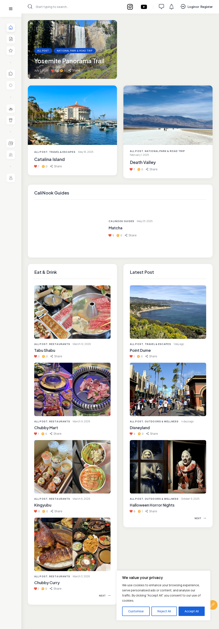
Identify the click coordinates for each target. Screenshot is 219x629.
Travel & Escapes (62, 151)
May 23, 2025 (145, 221)
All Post (41, 344)
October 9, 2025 (190, 499)
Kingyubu (42, 505)
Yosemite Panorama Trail (69, 61)
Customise (136, 611)
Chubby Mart (46, 427)
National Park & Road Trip (74, 50)
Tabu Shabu (44, 350)
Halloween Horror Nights (152, 505)
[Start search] (30, 6)
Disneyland (140, 427)
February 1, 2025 (139, 155)
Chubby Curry (47, 582)
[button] (56, 356)
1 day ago (179, 344)
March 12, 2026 (82, 344)
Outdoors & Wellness (162, 421)
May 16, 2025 (85, 152)
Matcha (115, 227)
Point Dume (140, 350)
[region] (163, 595)
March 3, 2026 (81, 576)
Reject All (164, 611)
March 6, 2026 (81, 499)
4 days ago (187, 421)
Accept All (192, 611)
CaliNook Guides (121, 221)
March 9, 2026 (81, 421)
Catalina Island (49, 159)
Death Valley (143, 162)
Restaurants (59, 344)
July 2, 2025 (41, 70)
